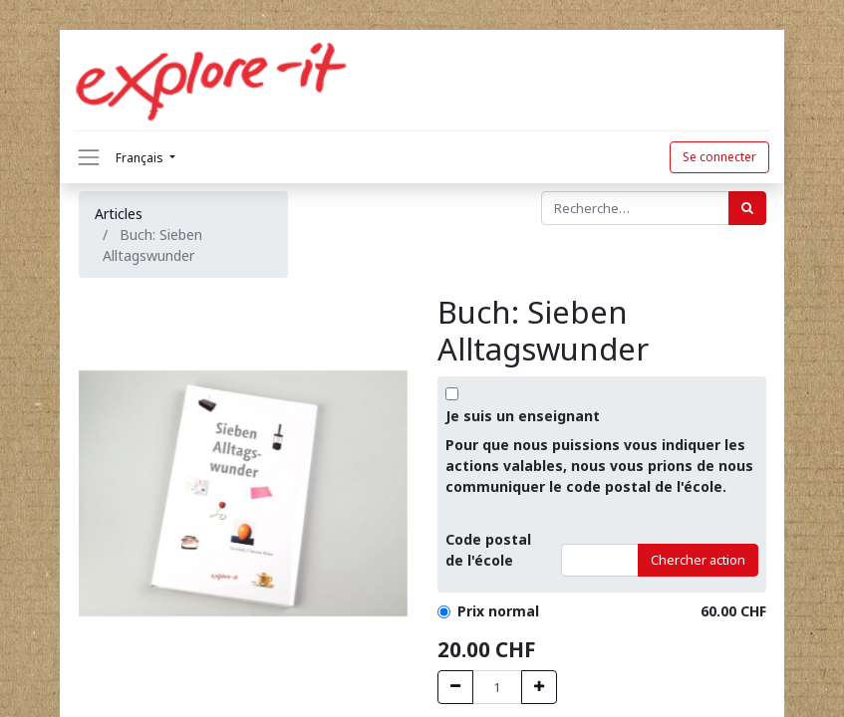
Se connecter (719, 156)
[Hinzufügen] (539, 687)
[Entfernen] (455, 687)
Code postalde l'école (488, 550)
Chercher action (698, 560)
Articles (118, 213)
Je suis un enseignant (522, 415)
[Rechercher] (747, 208)
